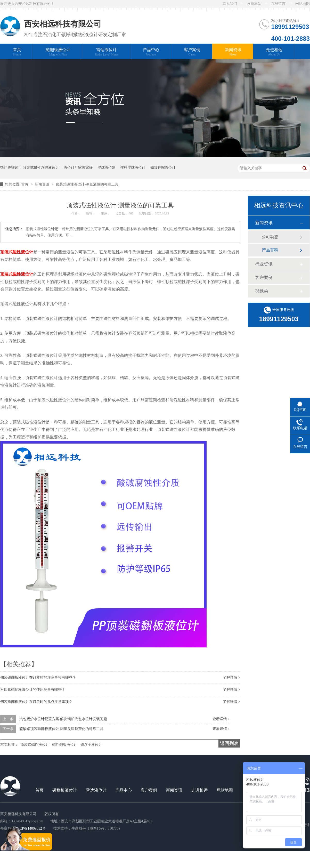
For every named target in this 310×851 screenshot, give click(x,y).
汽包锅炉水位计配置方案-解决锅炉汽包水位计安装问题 (63, 719)
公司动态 (270, 237)
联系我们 (230, 4)
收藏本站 (254, 4)
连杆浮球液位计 (132, 168)
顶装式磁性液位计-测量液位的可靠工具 (87, 184)
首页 (17, 52)
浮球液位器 (106, 168)
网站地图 (302, 4)
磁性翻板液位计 (64, 744)
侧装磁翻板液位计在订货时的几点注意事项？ (36, 702)
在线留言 (278, 4)
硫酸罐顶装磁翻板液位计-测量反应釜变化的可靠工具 (61, 729)
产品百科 (270, 250)
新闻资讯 (233, 52)
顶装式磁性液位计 (16, 252)
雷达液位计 (106, 52)
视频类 (261, 290)
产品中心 (151, 52)
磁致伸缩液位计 (163, 168)
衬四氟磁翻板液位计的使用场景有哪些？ (32, 690)
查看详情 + (221, 719)
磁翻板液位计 (58, 52)
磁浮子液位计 (91, 744)
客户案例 (192, 52)
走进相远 (274, 52)
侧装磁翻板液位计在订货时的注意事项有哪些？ (38, 677)
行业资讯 (264, 264)
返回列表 (229, 743)
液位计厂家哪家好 (78, 168)
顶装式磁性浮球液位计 (41, 168)
